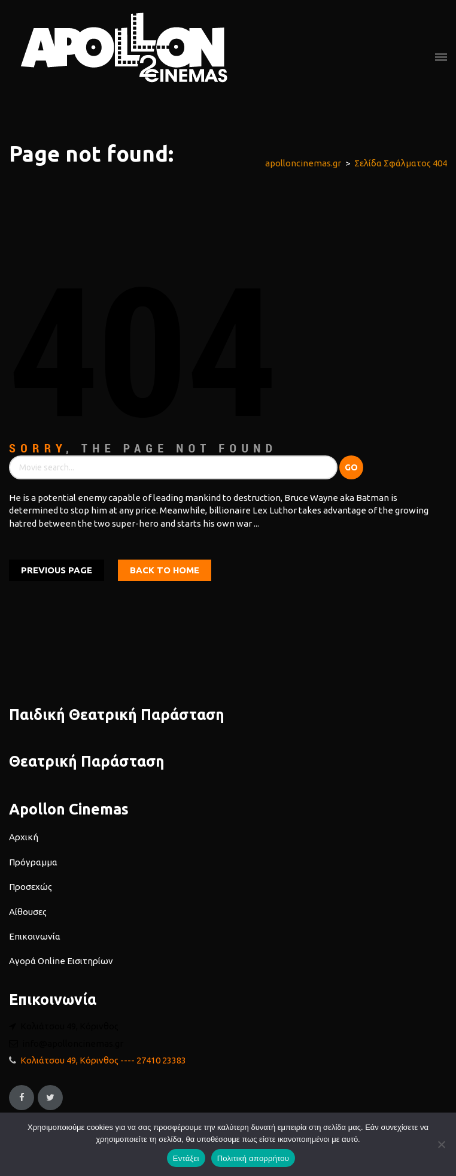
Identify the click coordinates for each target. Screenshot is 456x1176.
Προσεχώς (30, 887)
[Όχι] (441, 1144)
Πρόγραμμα (33, 862)
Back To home (164, 570)
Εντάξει (186, 1158)
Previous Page (56, 570)
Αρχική (23, 837)
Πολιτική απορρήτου (253, 1158)
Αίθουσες (28, 912)
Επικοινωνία (34, 936)
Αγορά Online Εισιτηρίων (61, 961)
